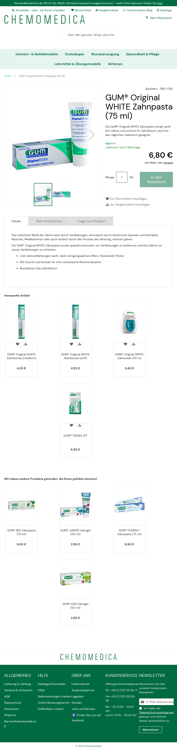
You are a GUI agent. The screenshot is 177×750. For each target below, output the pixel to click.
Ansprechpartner (83, 690)
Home (8, 76)
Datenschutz (12, 702)
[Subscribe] (150, 729)
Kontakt (77, 702)
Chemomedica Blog (139, 10)
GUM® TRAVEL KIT (75, 435)
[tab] (16, 221)
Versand (168, 162)
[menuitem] (37, 54)
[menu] (88, 59)
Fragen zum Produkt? (91, 221)
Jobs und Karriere (83, 709)
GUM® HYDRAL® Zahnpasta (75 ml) (129, 532)
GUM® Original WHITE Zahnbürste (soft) (75, 356)
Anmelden (22, 10)
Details (16, 221)
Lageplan (78, 696)
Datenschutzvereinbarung (156, 712)
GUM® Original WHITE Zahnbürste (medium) (21, 356)
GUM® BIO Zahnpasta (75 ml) (21, 532)
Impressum (11, 709)
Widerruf (10, 715)
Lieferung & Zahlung (17, 684)
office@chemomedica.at (122, 684)
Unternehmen (81, 684)
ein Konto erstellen (52, 10)
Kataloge (166, 10)
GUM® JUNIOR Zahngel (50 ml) (75, 532)
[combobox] (88, 35)
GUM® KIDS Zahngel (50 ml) (75, 606)
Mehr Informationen (49, 221)
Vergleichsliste (108, 10)
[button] (92, 135)
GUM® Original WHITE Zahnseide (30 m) (129, 356)
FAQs (41, 690)
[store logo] (44, 19)
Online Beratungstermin (53, 702)
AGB (7, 696)
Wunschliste (83, 10)
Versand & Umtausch (18, 690)
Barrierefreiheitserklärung (20, 723)
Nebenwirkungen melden (54, 696)
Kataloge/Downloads (51, 684)
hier (159, 3)
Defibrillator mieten (51, 709)
